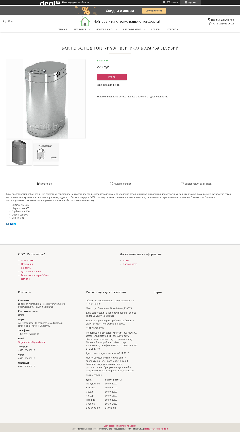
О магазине (27, 260)
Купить (111, 77)
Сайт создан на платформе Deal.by (120, 426)
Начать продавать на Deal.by (75, 2)
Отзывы (155, 29)
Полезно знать (104, 29)
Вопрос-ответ (130, 264)
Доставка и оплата (31, 271)
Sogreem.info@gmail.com (31, 342)
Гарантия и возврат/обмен (35, 275)
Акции (126, 260)
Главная (62, 29)
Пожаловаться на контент (156, 429)
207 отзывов (172, 2)
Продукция (80, 29)
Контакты (173, 29)
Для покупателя (132, 29)
